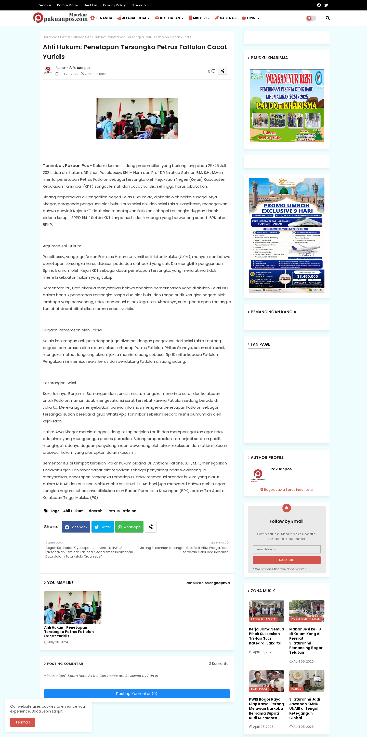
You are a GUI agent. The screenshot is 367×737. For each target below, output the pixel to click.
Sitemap (139, 5)
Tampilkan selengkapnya (207, 582)
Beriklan (91, 5)
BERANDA (101, 18)
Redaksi (45, 5)
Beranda (50, 37)
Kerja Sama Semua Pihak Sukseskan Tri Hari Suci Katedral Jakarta (266, 636)
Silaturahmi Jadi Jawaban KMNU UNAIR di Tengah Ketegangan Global (304, 708)
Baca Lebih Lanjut (47, 711)
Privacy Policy (114, 5)
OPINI (249, 18)
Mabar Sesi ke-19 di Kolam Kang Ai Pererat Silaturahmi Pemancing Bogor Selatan (306, 641)
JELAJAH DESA (131, 18)
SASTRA (224, 18)
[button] (328, 18)
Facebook (79, 527)
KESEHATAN (167, 18)
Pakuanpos (281, 469)
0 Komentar (219, 663)
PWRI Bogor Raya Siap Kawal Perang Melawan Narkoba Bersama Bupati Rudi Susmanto (266, 708)
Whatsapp (132, 527)
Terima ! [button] (22, 722)
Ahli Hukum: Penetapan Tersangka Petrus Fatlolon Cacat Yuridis (69, 631)
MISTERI (198, 18)
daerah (95, 511)
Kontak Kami (67, 5)
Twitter (105, 527)
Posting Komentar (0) (137, 693)
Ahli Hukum (73, 511)
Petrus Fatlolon (72, 37)
